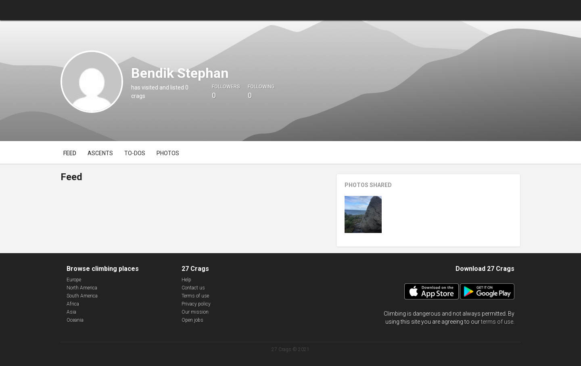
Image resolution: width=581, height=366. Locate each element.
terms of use (497, 321)
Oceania (75, 320)
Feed (69, 153)
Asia (71, 312)
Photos (168, 153)
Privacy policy (196, 304)
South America (82, 296)
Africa (73, 304)
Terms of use (195, 296)
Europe (74, 280)
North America (82, 288)
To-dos (134, 153)
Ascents (100, 153)
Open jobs (192, 320)
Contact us (193, 288)
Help (186, 280)
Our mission (195, 312)
